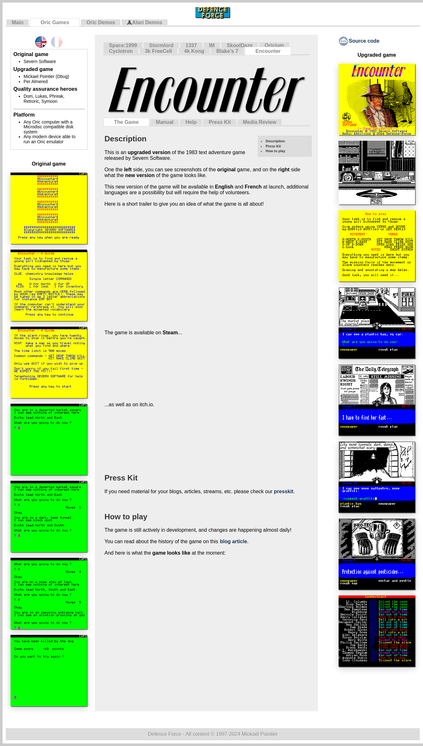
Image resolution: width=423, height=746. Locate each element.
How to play (275, 151)
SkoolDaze (240, 45)
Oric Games (54, 22)
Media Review (259, 122)
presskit (283, 491)
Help (191, 122)
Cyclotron (121, 51)
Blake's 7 (227, 51)
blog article (233, 541)
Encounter (268, 51)
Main (17, 22)
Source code (359, 41)
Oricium (274, 45)
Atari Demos (144, 22)
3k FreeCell (158, 51)
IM (212, 45)
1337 (191, 45)
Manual (164, 122)
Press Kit (220, 122)
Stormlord (161, 45)
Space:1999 (123, 45)
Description (275, 141)
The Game (126, 122)
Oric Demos (100, 22)
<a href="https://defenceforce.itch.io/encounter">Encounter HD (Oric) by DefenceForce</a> (192, 440)
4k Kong (194, 51)
